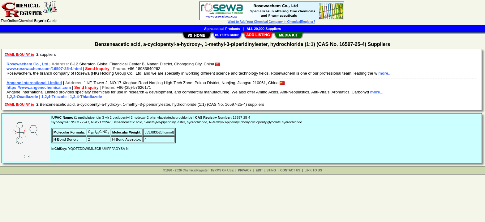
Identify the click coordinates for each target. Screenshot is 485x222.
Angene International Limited (34, 82)
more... (385, 73)
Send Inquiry (97, 68)
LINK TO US (313, 170)
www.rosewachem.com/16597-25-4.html (44, 68)
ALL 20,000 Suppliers (264, 29)
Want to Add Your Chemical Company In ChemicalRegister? (271, 21)
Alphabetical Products (222, 29)
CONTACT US (290, 170)
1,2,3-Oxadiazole (22, 96)
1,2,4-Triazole (54, 96)
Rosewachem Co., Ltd (27, 64)
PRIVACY (244, 170)
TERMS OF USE (222, 170)
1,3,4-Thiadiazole (86, 96)
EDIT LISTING (266, 170)
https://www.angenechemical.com (38, 87)
